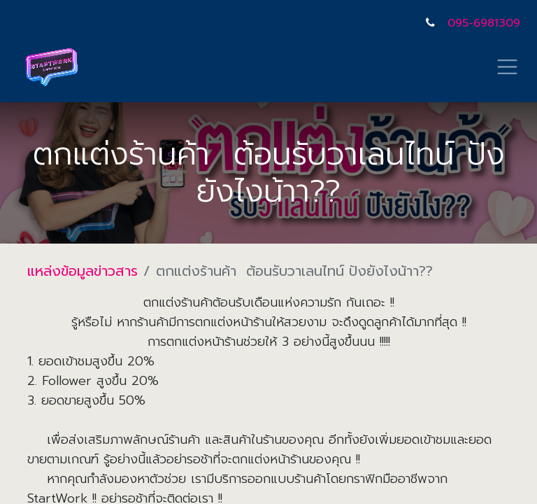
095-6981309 (484, 23)
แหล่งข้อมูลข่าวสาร (82, 270)
